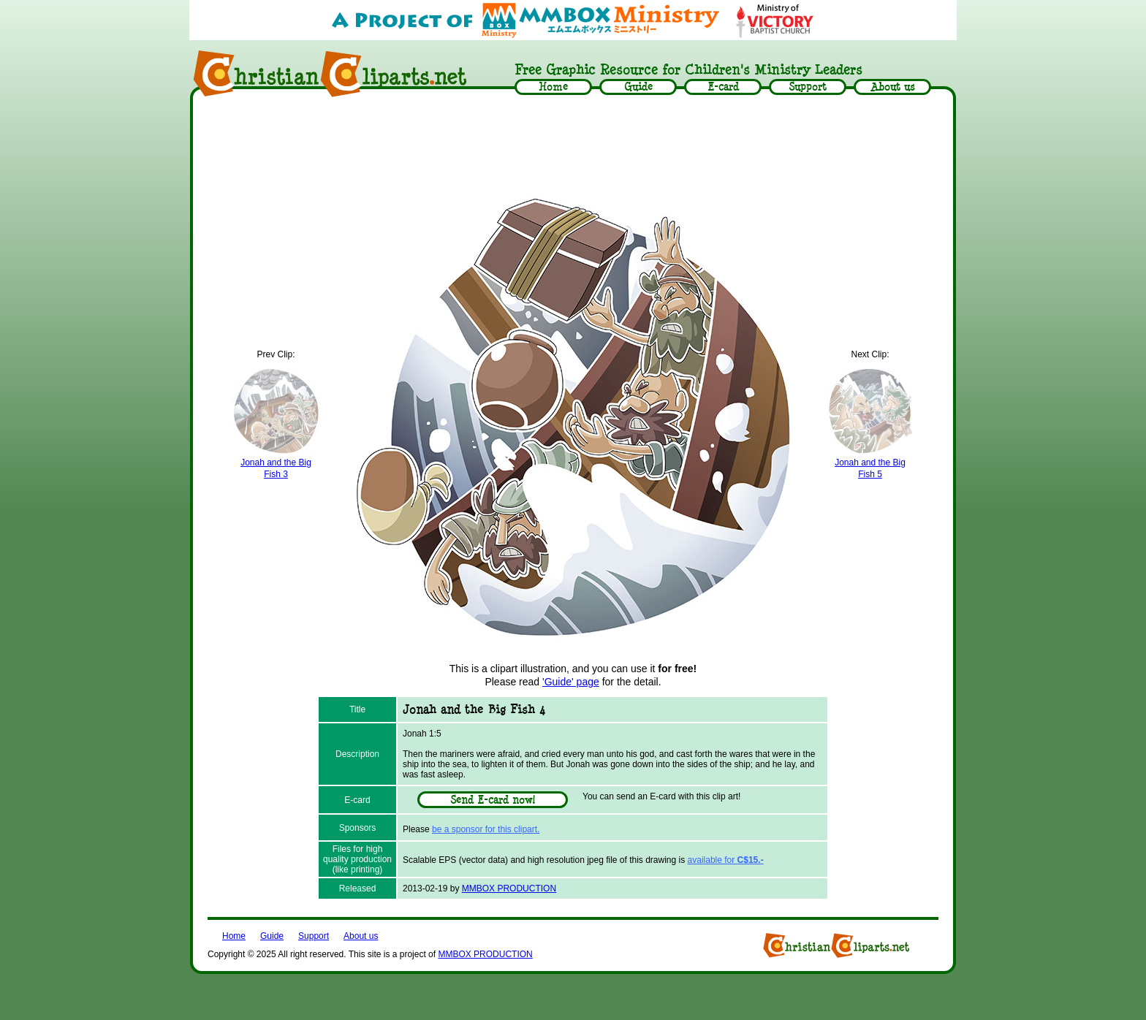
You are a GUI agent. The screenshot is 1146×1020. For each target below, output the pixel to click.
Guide (272, 936)
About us (361, 936)
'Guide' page (570, 682)
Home (234, 936)
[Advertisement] (573, 144)
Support (313, 936)
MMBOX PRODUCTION (509, 888)
